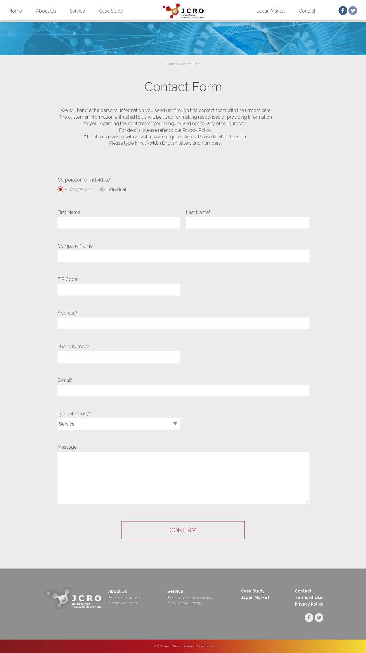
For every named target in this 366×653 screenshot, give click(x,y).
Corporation (77, 189)
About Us (46, 11)
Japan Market (271, 11)
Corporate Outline (125, 598)
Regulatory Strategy (186, 603)
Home (15, 11)
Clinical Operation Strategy (191, 598)
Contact (307, 11)
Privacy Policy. (197, 130)
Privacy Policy (309, 604)
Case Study (111, 11)
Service (77, 11)
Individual (116, 189)
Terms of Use (309, 597)
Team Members (124, 603)
